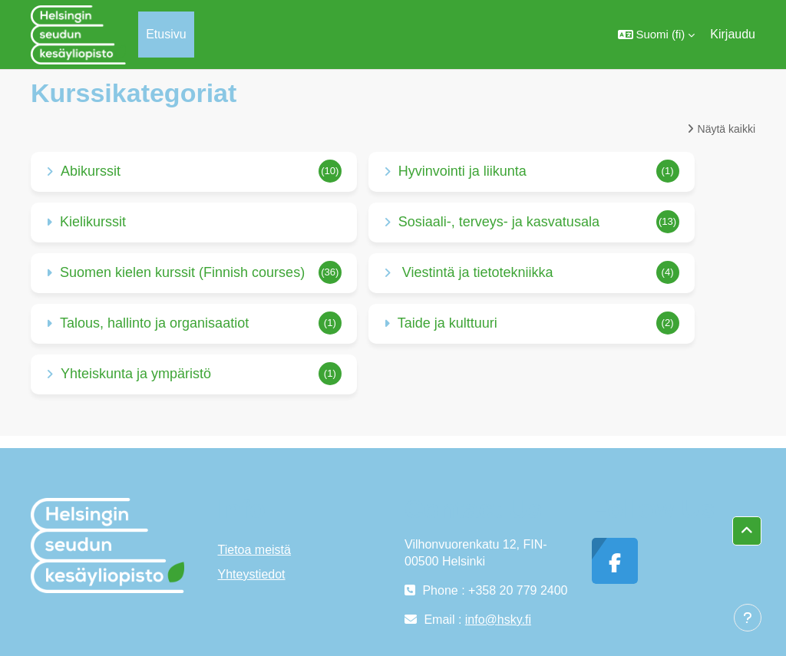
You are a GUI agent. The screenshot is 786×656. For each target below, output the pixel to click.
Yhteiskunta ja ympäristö (136, 373)
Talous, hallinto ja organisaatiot (154, 323)
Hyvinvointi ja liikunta (462, 171)
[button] (657, 34)
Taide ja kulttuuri (447, 323)
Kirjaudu (732, 34)
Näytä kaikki (726, 129)
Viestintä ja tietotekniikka (475, 272)
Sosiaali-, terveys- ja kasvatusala (498, 221)
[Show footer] (747, 617)
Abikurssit (91, 171)
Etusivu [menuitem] (166, 34)
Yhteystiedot (252, 574)
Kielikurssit (93, 221)
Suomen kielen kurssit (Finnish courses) (182, 272)
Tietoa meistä (254, 549)
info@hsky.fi (498, 619)
